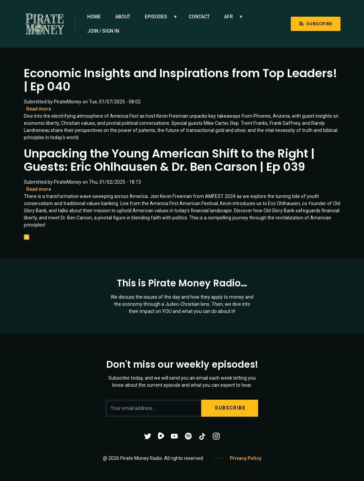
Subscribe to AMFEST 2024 (26, 237)
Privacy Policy (246, 458)
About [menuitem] (122, 16)
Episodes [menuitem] (158, 19)
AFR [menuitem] (230, 19)
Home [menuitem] (94, 16)
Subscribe (315, 24)
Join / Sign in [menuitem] (103, 31)
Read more (38, 109)
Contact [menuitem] (199, 16)
